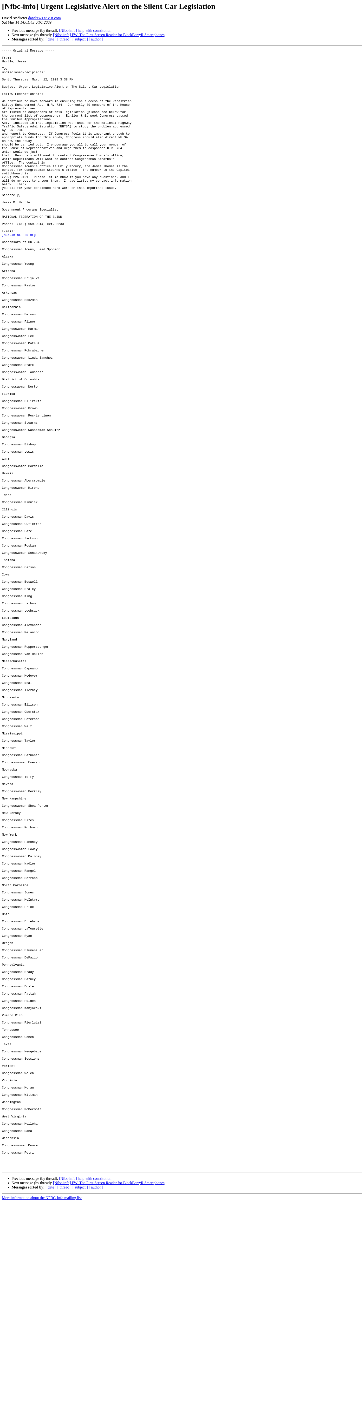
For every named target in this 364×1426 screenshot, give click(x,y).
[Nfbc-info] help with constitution (85, 30)
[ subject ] (80, 39)
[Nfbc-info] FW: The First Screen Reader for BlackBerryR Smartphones (108, 35)
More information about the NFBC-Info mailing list (42, 1422)
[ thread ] (64, 39)
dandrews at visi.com (44, 18)
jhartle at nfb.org (19, 272)
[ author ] (96, 39)
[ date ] (51, 39)
